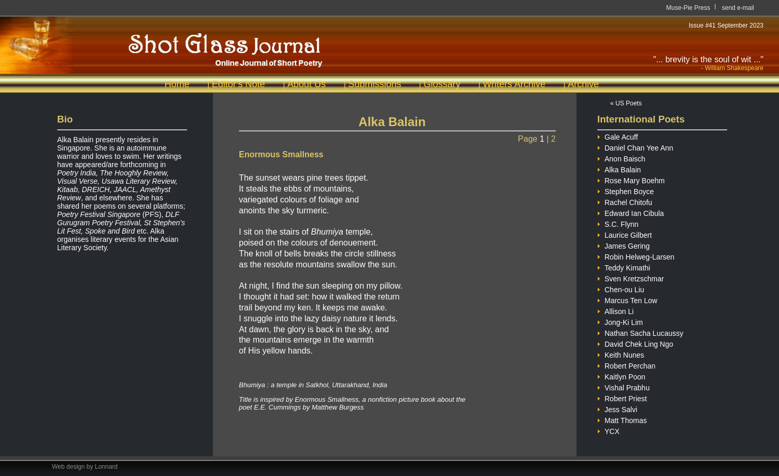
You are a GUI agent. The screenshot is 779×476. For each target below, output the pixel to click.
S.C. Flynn (617, 222)
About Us (306, 84)
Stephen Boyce (625, 190)
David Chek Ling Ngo (635, 342)
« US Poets (626, 103)
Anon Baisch (621, 157)
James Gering (623, 244)
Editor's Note (238, 84)
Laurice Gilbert (624, 233)
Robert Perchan (626, 364)
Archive (583, 84)
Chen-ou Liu (620, 288)
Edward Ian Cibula (630, 212)
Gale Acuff (617, 135)
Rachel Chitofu (624, 201)
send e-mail (738, 7)
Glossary (441, 84)
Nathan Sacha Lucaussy (640, 332)
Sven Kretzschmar (630, 277)
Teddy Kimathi (623, 266)
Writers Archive (514, 84)
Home (177, 84)
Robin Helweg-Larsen (636, 255)
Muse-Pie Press (688, 7)
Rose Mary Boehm (631, 179)
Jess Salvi (617, 408)
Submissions (374, 84)
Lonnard (106, 466)
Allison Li (615, 310)
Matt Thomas (622, 419)
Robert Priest (622, 397)
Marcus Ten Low (627, 299)
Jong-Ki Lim (620, 321)
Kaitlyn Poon (621, 375)
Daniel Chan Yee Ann (635, 146)
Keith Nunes (620, 353)
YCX (608, 430)
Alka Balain (619, 168)
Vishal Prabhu (623, 386)
